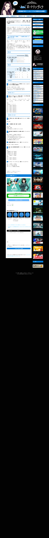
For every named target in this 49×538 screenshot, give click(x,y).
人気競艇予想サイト (14, 16)
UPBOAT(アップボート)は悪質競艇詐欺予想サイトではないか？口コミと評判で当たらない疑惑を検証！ (38, 168)
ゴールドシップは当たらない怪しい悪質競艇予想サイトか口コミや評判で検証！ (38, 230)
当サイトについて (37, 16)
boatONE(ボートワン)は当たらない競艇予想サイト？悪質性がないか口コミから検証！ (38, 214)
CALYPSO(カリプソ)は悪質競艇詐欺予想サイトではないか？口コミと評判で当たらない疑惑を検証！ (18, 227)
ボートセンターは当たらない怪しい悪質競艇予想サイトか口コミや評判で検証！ (38, 138)
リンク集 (36, 79)
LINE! (12, 204)
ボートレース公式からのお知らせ (26, 25)
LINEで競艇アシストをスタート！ (19, 195)
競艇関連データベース (36, 97)
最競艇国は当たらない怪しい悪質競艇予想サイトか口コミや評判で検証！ (38, 176)
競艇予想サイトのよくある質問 (38, 77)
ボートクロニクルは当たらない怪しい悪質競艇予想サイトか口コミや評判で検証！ (38, 222)
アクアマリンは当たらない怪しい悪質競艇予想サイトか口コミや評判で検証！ (38, 130)
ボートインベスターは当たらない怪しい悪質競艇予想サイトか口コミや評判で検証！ (38, 207)
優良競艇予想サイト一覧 (38, 24)
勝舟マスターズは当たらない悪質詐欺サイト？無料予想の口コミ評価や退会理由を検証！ (38, 115)
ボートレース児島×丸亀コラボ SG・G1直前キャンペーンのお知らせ (16, 225)
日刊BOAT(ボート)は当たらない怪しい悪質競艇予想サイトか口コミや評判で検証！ (38, 191)
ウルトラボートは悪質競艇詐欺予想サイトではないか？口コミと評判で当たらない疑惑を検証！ (38, 237)
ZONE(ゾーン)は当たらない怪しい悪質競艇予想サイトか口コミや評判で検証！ (38, 199)
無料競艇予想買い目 (30, 16)
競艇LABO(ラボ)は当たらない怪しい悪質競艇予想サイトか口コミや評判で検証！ (38, 153)
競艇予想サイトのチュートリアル (39, 72)
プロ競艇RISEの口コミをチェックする (38, 41)
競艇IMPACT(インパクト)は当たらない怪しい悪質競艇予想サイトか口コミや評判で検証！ (38, 184)
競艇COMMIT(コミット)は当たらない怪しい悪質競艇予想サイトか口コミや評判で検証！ (38, 145)
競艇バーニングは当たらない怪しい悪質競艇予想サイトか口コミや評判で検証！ (38, 123)
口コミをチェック (38, 27)
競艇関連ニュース (36, 99)
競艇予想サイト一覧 (22, 16)
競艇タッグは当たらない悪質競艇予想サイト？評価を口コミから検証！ (38, 245)
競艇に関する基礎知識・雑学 (37, 92)
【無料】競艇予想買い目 (37, 85)
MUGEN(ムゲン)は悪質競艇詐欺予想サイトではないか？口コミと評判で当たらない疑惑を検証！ (38, 253)
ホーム (8, 16)
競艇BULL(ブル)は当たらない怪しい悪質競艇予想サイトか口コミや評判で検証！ (38, 107)
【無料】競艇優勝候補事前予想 (37, 87)
